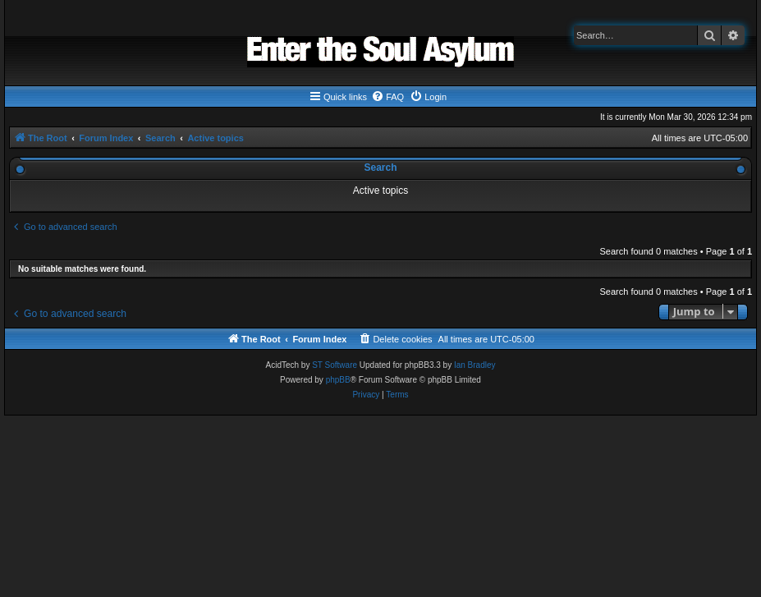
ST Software (334, 365)
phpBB (338, 379)
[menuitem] (387, 97)
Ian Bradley (475, 365)
